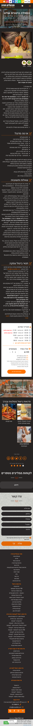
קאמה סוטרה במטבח (16, 690)
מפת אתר (16, 579)
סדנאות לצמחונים (16, 677)
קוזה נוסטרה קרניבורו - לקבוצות (16, 628)
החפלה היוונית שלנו (16, 604)
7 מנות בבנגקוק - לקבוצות (16, 694)
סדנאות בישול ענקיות (16, 645)
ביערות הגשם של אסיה (16, 600)
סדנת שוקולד (16, 660)
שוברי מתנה (16, 572)
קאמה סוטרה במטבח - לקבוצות (16, 696)
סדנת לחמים (16, 651)
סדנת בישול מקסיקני (16, 595)
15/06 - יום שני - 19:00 (22, 338)
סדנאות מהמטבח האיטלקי (16, 673)
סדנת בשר (16, 565)
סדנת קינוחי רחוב (16, 662)
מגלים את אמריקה (16, 602)
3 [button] (15, 56)
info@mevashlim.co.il (13, 269)
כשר (25, 1)
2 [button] (16, 56)
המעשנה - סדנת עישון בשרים (16, 593)
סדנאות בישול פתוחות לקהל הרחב (13, 25)
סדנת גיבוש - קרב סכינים (16, 619)
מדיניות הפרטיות (27, 725)
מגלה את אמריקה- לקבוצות (16, 632)
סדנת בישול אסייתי (16, 675)
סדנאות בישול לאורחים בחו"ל (16, 639)
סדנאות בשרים (16, 670)
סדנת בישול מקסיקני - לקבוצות (16, 634)
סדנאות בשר (16, 570)
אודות (16, 558)
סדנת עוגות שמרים (16, 655)
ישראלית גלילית (17, 609)
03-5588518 (15, 704)
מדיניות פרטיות (16, 581)
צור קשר (16, 576)
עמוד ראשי (24, 25)
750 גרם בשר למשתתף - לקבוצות (16, 630)
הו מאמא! (16, 685)
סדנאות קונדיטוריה (16, 563)
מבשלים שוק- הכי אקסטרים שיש (16, 616)
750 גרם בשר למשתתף (16, 589)
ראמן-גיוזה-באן (16, 611)
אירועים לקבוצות (16, 641)
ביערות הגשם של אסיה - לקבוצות (16, 636)
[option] (16, 45)
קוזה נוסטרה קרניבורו (16, 591)
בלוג (16, 574)
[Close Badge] (16, 719)
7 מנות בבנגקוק (16, 688)
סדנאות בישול (16, 561)
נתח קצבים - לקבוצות (16, 621)
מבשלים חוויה (16, 556)
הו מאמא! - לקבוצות (16, 692)
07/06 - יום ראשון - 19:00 (22, 335)
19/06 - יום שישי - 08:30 (22, 340)
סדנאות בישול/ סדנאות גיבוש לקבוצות (16, 567)
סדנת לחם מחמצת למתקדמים (16, 653)
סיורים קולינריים (16, 643)
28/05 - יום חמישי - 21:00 (17, 330)
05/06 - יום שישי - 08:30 (17, 333)
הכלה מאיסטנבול (16, 606)
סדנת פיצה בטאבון (16, 658)
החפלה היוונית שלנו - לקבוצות (16, 623)
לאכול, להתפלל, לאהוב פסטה (16, 597)
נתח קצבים (16, 586)
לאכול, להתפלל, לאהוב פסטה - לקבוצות (16, 625)
